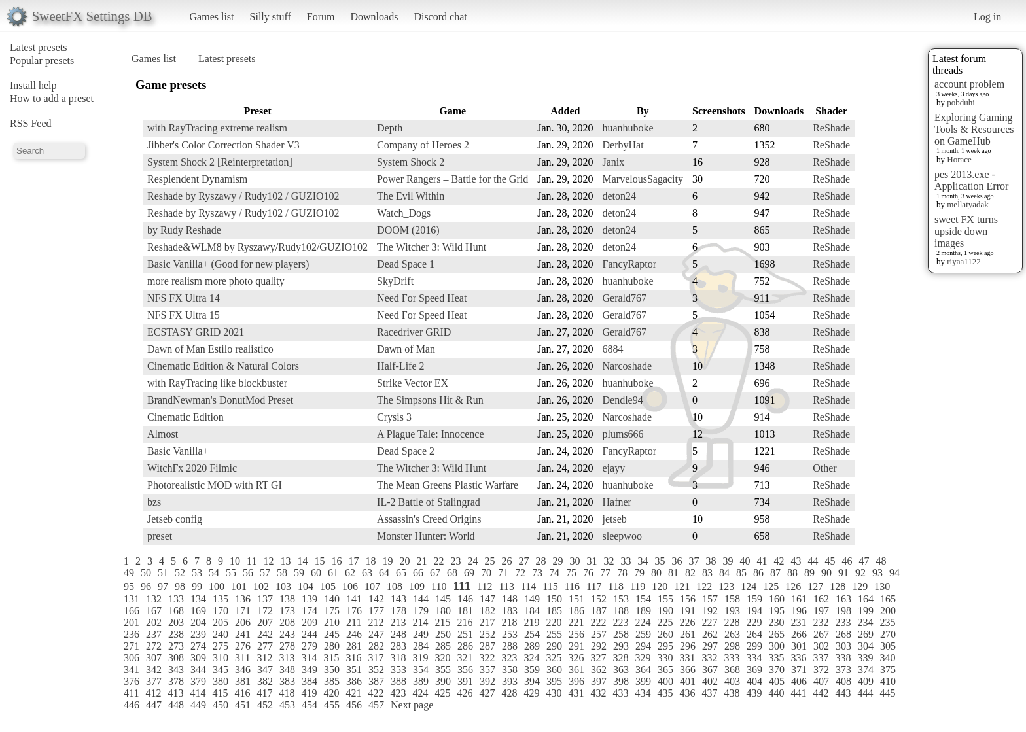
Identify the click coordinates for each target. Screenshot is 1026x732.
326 (576, 657)
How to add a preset (52, 98)
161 (799, 598)
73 (537, 572)
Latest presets (38, 47)
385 (332, 681)
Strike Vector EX (412, 383)
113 (506, 586)
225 (665, 622)
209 (309, 622)
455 (332, 704)
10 (235, 560)
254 (532, 634)
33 (625, 560)
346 (243, 669)
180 (443, 610)
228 (731, 622)
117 (593, 586)
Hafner (616, 502)
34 (642, 560)
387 (376, 681)
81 (673, 572)
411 (131, 693)
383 (287, 681)
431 (576, 693)
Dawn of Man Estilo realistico (210, 349)
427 (487, 693)
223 (620, 622)
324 (531, 657)
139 (309, 598)
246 (354, 634)
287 (487, 646)
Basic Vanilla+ (178, 451)
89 (809, 572)
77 (605, 572)
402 (710, 681)
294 (643, 646)
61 (333, 572)
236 (131, 634)
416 (242, 693)
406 (799, 681)
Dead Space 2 (405, 451)
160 (777, 598)
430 (553, 693)
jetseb (614, 519)
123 (726, 586)
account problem (969, 84)
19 (387, 560)
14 (302, 560)
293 (621, 646)
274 (198, 646)
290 (554, 646)
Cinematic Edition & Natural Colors (223, 366)
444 (865, 693)
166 (131, 610)
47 (863, 560)
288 (510, 646)
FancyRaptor (629, 264)
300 (777, 646)
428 (509, 693)
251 (465, 634)
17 (353, 560)
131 (131, 598)
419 (309, 693)
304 (866, 646)
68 (452, 572)
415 (220, 693)
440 (776, 693)
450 (220, 704)
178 (398, 610)
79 (639, 572)
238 (176, 634)
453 (287, 704)
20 (404, 560)
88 (792, 572)
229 (754, 622)
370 (777, 669)
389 (421, 681)
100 (216, 586)
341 (131, 669)
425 (442, 693)
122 (704, 586)
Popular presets (42, 60)
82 (690, 572)
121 (682, 586)
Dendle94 (622, 400)
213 (398, 622)
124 (748, 586)
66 (418, 572)
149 (532, 598)
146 (465, 598)
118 (616, 586)
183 (510, 610)
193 (732, 610)
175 (332, 610)
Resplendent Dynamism (197, 178)
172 (265, 610)
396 (576, 681)
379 (198, 681)
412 (153, 693)
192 (710, 610)
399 (643, 681)
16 (336, 560)
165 (888, 598)
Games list (212, 16)
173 (287, 610)
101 (239, 586)
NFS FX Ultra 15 (183, 315)
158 (732, 598)
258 (621, 634)
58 (282, 572)
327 (598, 657)
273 (176, 646)
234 (865, 622)
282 (376, 646)
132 (154, 598)
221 (576, 622)
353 (398, 669)
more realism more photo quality (216, 281)
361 (576, 669)
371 (799, 669)
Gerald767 (624, 298)
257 (599, 634)
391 (465, 681)
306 (131, 657)
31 (591, 560)
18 (370, 560)
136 (243, 598)
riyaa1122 (964, 261)
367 (710, 669)
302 (821, 646)
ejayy (613, 468)
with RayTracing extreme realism (217, 127)
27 (523, 560)
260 (665, 634)
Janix (613, 161)
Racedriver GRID (414, 332)
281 (354, 646)
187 (599, 610)
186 (576, 610)
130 (882, 586)
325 (553, 657)
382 (265, 681)
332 (709, 657)
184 (532, 610)
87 (775, 572)
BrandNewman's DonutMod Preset (220, 400)
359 (532, 669)
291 (576, 646)
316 (353, 657)
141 (354, 598)
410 (888, 681)
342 (154, 669)
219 (531, 622)
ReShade (831, 127)
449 (198, 704)
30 (574, 560)
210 (332, 622)
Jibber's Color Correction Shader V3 (223, 144)
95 (129, 586)
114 (528, 586)
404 (754, 681)
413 (175, 693)
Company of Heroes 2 (423, 144)
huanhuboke (627, 127)
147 (487, 598)
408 (843, 681)
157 (710, 598)
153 (621, 598)
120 (659, 586)
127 (815, 586)
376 (131, 681)
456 (354, 704)
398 (621, 681)
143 (398, 598)
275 (220, 646)
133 (176, 598)
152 (599, 598)
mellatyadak (968, 204)
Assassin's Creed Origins (429, 519)
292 (599, 646)
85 (741, 572)
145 (443, 598)
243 (287, 634)
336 (798, 657)
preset (159, 536)
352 (376, 669)
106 (350, 586)
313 (286, 657)
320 (442, 657)
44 (812, 560)
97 (163, 586)
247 (376, 634)
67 (435, 572)
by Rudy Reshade (184, 229)
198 (843, 610)
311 (242, 657)
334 (754, 657)
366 (688, 669)
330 (665, 657)
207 (265, 622)
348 (287, 669)
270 (888, 634)
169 (198, 610)
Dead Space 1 (405, 264)
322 (487, 657)
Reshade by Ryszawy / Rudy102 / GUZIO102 (243, 195)
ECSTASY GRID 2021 (195, 332)
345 (220, 669)
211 (353, 622)
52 (180, 572)
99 (197, 586)
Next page (412, 704)
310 (220, 657)
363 (621, 669)
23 (455, 560)
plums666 (622, 434)
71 (503, 572)
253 (510, 634)
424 (420, 693)
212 (375, 622)
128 (837, 586)
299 (754, 646)
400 (665, 681)
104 (305, 586)
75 (571, 572)
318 (398, 657)
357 (487, 669)
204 (198, 622)
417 (264, 693)
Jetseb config (174, 519)
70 (486, 572)
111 (461, 586)
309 (198, 657)
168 (176, 610)
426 (464, 693)
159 (754, 598)
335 (776, 657)
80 (656, 572)
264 (754, 634)
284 (421, 646)
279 (309, 646)
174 (309, 610)
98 (180, 586)
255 (554, 634)
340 (887, 657)
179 (421, 610)
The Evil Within (410, 195)
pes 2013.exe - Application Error (971, 180)
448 (176, 704)
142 (376, 598)
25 (489, 560)
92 (860, 572)
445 (887, 693)
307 (154, 657)
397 (599, 681)
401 (688, 681)
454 (309, 704)
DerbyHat (622, 144)
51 (163, 572)
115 (549, 586)
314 (309, 657)
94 (894, 572)
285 (443, 646)
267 (821, 634)
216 (464, 622)
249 (421, 634)
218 (509, 622)
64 (384, 572)
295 (665, 646)
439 (754, 693)
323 (509, 657)
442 (820, 693)
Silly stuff (270, 16)
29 (557, 560)
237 (154, 634)
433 (620, 693)
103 (283, 586)
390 (443, 681)
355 (443, 669)
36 (676, 560)
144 (421, 598)
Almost (162, 434)
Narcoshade (627, 366)
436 (687, 693)
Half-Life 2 (400, 366)
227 (709, 622)
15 (319, 560)
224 (642, 622)
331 (687, 657)
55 (231, 572)
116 (572, 586)
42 (778, 560)
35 (659, 560)
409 (866, 681)
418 (286, 693)
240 (220, 634)
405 (777, 681)
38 (710, 560)
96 (146, 586)
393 (510, 681)
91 (843, 572)
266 (799, 634)
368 (732, 669)
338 (843, 657)
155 (665, 598)
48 (881, 560)
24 (472, 560)
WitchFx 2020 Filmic (192, 468)
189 (643, 610)
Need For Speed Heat (422, 298)
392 (487, 681)
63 (367, 572)
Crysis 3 (394, 417)
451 (243, 704)
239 (198, 634)
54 (214, 572)
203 (176, 622)
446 (131, 704)
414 (197, 693)
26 (506, 560)
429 (531, 693)
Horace (959, 159)
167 (154, 610)
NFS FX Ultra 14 (183, 298)
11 (251, 560)
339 (865, 657)
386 (354, 681)
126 (793, 586)
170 (220, 610)
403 (732, 681)
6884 (612, 349)
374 (866, 669)
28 (540, 560)
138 (287, 598)
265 (777, 634)
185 (554, 610)
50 (146, 572)
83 (707, 572)
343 (176, 669)
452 (265, 704)
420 (331, 693)
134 (198, 598)
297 (710, 646)
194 (754, 610)
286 (465, 646)
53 (197, 572)
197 (821, 610)
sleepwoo (621, 536)
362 (599, 669)
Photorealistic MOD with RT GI (214, 485)
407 (821, 681)
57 (265, 572)
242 (265, 634)
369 (754, 669)
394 (532, 681)
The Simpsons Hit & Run (430, 400)
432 (598, 693)
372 (821, 669)
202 (154, 622)
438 (731, 693)
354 (421, 669)
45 (829, 560)
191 (688, 610)
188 (621, 610)
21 (421, 560)
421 (353, 693)
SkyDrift (395, 281)
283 (398, 646)
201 (131, 622)
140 (332, 598)
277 (265, 646)
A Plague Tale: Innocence (430, 434)
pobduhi (961, 102)
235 (887, 622)
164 (866, 598)
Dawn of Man (406, 349)
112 (484, 586)
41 (761, 560)
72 (520, 572)
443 (843, 693)
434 (642, 693)
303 (843, 646)
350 (332, 669)
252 (487, 634)
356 (465, 669)
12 (268, 560)
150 (554, 598)
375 (888, 669)
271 (131, 646)
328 (620, 657)
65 (401, 572)
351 (354, 669)
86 (758, 572)
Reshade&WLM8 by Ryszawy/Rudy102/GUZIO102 (257, 247)
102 (261, 586)
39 (727, 560)
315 (331, 657)
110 (438, 586)
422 (375, 693)
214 (420, 622)
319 (420, 657)
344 (198, 669)
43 (795, 560)
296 (688, 646)
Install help (33, 85)
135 (220, 598)
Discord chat (440, 16)
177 (376, 610)
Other (824, 468)
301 (799, 646)
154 (643, 598)
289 (532, 646)
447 (154, 704)
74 (554, 572)
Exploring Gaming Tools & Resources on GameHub (974, 129)
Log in (987, 16)
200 (888, 610)
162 (821, 598)
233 (843, 622)
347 (265, 669)
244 (309, 634)
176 (354, 610)
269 (866, 634)
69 (469, 572)
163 (843, 598)
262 (710, 634)
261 (688, 634)
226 (687, 622)
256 (576, 634)
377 (154, 681)
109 (417, 586)
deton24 (619, 195)
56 (248, 572)
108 (394, 586)
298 (732, 646)
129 (860, 586)
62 (350, 572)
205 (220, 622)
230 (776, 622)
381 (243, 681)
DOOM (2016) (408, 229)
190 (665, 610)
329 (642, 657)
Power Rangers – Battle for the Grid (452, 178)
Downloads (374, 16)
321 (464, 657)
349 (309, 669)
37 (693, 560)
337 (820, 657)
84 (724, 572)
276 (243, 646)
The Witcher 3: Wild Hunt (431, 247)
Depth (389, 127)
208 (287, 622)
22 (438, 560)
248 (398, 634)
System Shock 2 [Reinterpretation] (219, 161)
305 (888, 646)
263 (732, 634)
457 (376, 704)
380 (220, 681)
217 (487, 622)
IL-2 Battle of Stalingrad (428, 502)
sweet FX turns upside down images (966, 231)
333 (731, 657)
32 (608, 560)
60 (316, 572)
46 (846, 560)
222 (598, 622)
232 (820, 622)
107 (372, 586)
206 (243, 622)
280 (332, 646)
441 (798, 693)
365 (665, 669)
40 (744, 560)
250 (443, 634)
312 (264, 657)
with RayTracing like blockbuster (217, 383)
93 (877, 572)
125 (771, 586)
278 (287, 646)
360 (554, 669)
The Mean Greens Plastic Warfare (447, 485)
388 (398, 681)
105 (328, 586)
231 (798, 622)
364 (643, 669)
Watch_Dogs (404, 212)
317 (375, 657)
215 (442, 622)
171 (243, 610)
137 (265, 598)
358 (510, 669)
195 (777, 610)
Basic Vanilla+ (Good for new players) (228, 264)
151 (576, 598)
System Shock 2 (410, 161)
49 (129, 572)
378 (176, 681)
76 (588, 572)
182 (487, 610)
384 (309, 681)
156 (688, 598)
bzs (154, 502)
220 (553, 622)
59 (299, 572)
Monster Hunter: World (426, 536)
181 (465, 610)
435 (665, 693)
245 (332, 634)
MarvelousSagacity (642, 178)
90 (826, 572)
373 (843, 669)
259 (643, 634)
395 (554, 681)
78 (622, 572)
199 (866, 610)
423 (398, 693)
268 (843, 634)
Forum (321, 16)
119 (637, 586)
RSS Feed (31, 123)
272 (154, 646)
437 (709, 693)
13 (285, 560)
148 (510, 598)
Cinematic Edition (185, 417)
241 (243, 634)
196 (799, 610)
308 (176, 657)
